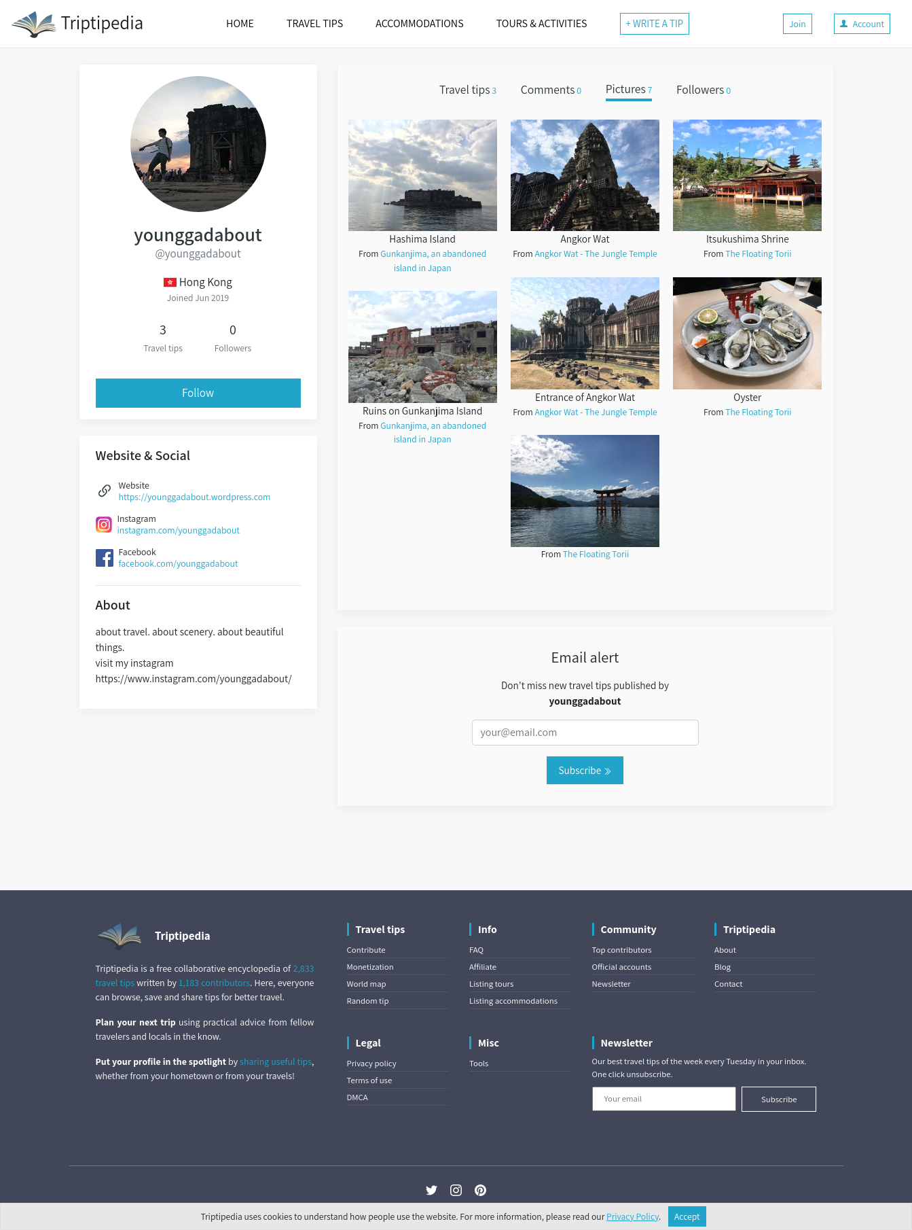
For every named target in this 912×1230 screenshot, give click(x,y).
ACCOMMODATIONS (419, 23)
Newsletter (611, 983)
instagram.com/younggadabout (178, 530)
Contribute (366, 949)
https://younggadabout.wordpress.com (195, 497)
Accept (687, 1216)
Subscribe (584, 770)
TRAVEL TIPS (315, 23)
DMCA (357, 1097)
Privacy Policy (632, 1216)
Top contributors (622, 949)
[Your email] (664, 1099)
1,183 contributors (214, 983)
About (725, 949)
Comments (551, 89)
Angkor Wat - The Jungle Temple (595, 253)
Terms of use (370, 1080)
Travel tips (467, 89)
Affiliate (482, 966)
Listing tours (491, 983)
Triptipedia (77, 24)
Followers (703, 89)
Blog (722, 966)
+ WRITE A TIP (655, 23)
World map (366, 983)
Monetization (370, 966)
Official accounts (622, 966)
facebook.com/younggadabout (178, 563)
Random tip (368, 1000)
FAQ (476, 949)
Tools (478, 1063)
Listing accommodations (513, 1000)
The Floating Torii (596, 554)
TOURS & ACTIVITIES (541, 23)
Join (797, 24)
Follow (198, 392)
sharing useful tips (276, 1061)
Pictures (629, 89)
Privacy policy (372, 1063)
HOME (240, 23)
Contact (728, 983)
